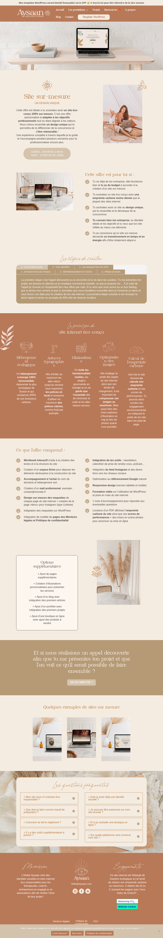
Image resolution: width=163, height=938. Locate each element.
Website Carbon (127, 906)
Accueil (60, 10)
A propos (130, 10)
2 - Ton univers (61, 267)
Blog (58, 17)
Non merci (77, 933)
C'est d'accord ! (60, 933)
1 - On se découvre (32, 267)
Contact (69, 17)
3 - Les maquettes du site (93, 267)
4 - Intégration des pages (35, 272)
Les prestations (76, 10)
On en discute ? (81, 682)
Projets (96, 10)
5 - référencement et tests (76, 272)
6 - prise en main (111, 272)
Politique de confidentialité (99, 933)
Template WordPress (94, 17)
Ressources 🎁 (112, 10)
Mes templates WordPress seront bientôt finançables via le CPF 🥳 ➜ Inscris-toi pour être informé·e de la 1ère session (81, 3)
